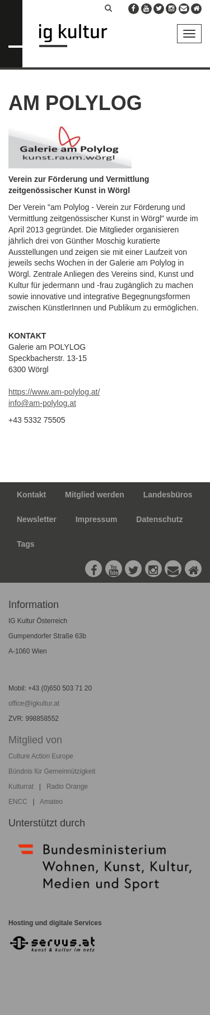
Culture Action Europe (40, 756)
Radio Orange (67, 786)
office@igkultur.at (33, 703)
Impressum (97, 519)
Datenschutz (159, 519)
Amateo (51, 802)
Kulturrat (21, 786)
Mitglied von (35, 740)
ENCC (17, 802)
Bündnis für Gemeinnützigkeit (51, 771)
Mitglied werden (94, 494)
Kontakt (31, 494)
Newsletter (37, 519)
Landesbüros (168, 494)
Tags (26, 543)
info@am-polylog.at (42, 403)
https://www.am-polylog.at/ (54, 391)
